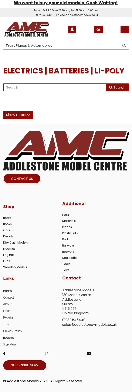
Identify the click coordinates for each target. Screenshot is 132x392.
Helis (65, 215)
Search (117, 87)
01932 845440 (43, 15)
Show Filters (18, 114)
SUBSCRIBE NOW (24, 365)
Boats (7, 218)
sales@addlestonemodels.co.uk (77, 15)
